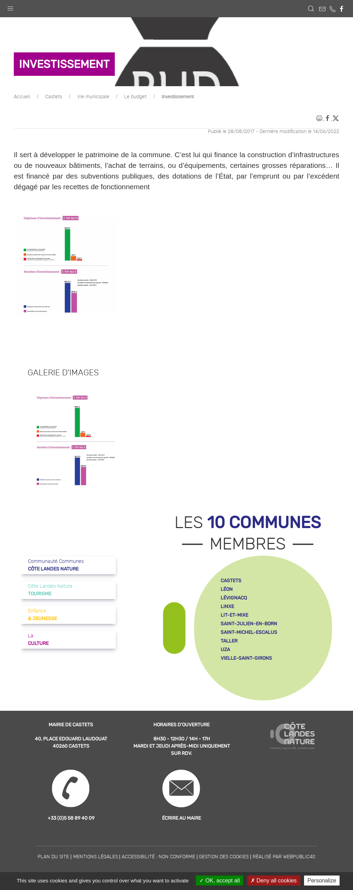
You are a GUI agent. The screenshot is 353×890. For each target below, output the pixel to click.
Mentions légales (95, 856)
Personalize (321, 880)
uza (225, 650)
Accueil (22, 96)
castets (231, 581)
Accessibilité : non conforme (158, 856)
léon (227, 589)
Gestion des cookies (224, 856)
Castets (53, 96)
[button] (10, 7)
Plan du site (53, 856)
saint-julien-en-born (249, 624)
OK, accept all (219, 880)
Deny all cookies (274, 880)
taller (229, 641)
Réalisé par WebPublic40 (284, 856)
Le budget (135, 96)
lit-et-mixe (234, 615)
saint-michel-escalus (249, 632)
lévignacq (234, 598)
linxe (227, 606)
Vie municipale (93, 96)
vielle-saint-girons (246, 658)
